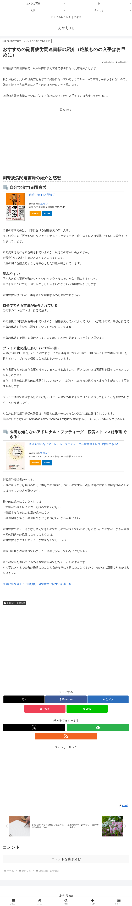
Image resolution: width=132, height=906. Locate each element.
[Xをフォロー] (34, 727)
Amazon (35, 213)
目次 (62, 109)
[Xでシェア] (24, 699)
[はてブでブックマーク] (108, 699)
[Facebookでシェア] (65, 699)
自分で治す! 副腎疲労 (42, 194)
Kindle (47, 213)
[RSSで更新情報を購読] (66, 736)
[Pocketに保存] (44, 709)
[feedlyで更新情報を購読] (98, 727)
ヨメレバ (44, 204)
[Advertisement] (34, 145)
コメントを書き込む (66, 859)
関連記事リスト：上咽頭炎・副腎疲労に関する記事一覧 (37, 584)
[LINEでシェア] (87, 709)
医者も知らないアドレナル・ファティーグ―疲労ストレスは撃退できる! (73, 444)
